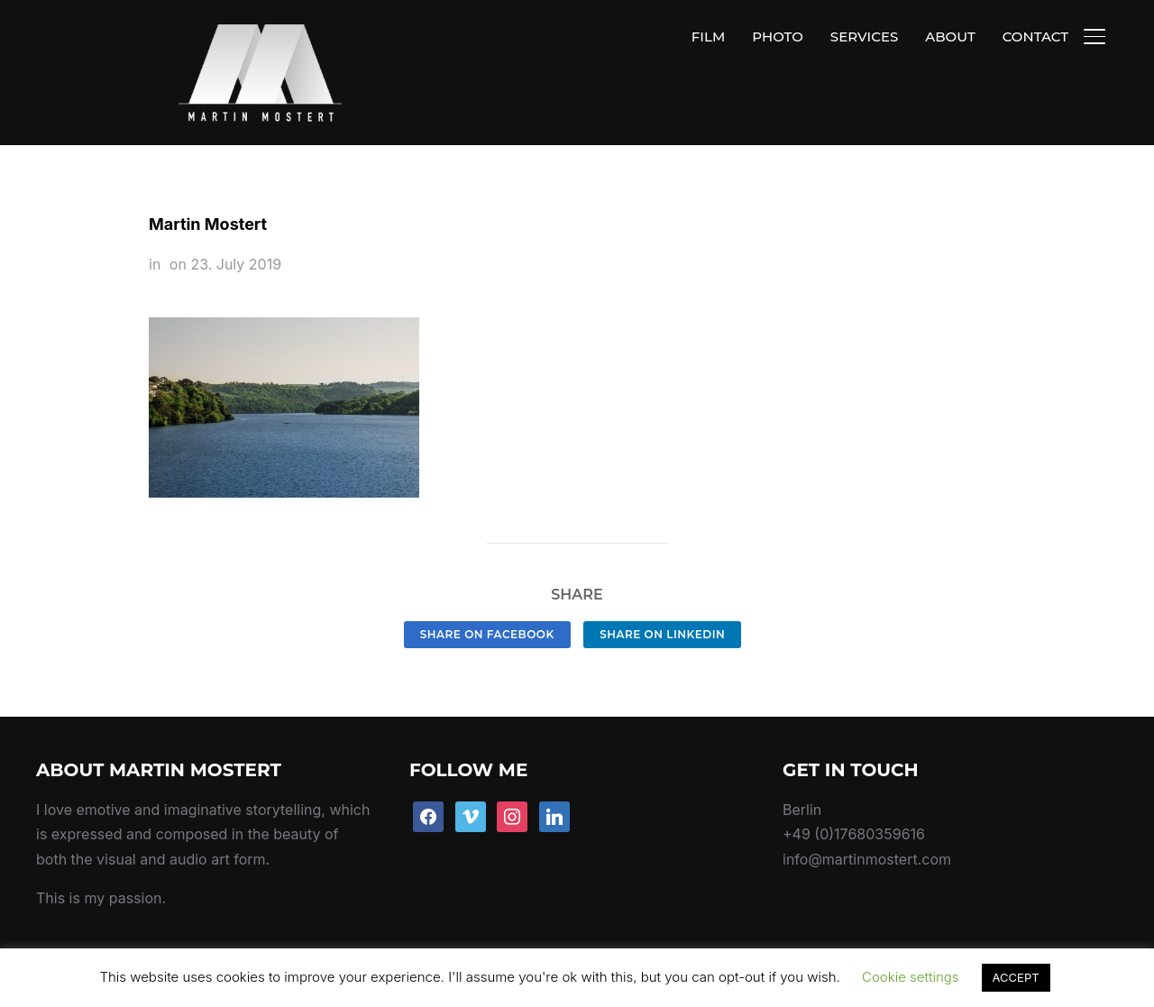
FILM (708, 36)
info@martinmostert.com (867, 817)
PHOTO (777, 36)
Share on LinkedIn (662, 592)
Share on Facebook (487, 592)
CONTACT (1035, 36)
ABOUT (950, 36)
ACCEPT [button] (1016, 977)
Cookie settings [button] (910, 976)
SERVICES (864, 36)
